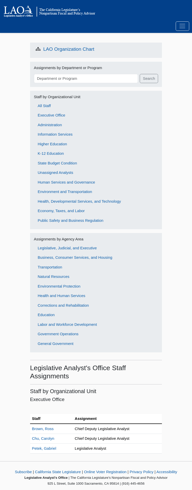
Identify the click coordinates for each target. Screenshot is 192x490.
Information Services (55, 134)
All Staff (44, 106)
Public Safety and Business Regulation (71, 220)
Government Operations (58, 334)
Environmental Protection (59, 286)
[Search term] (86, 78)
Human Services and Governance (66, 182)
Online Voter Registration (105, 472)
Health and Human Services (61, 295)
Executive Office (51, 115)
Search (149, 78)
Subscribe (23, 472)
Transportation (50, 267)
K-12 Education (51, 153)
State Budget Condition (57, 163)
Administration (50, 125)
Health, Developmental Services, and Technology (79, 201)
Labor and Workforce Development (67, 324)
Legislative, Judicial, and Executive (67, 248)
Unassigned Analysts (55, 172)
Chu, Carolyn (43, 438)
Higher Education (52, 144)
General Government (55, 343)
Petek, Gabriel (44, 448)
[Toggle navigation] (182, 26)
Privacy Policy (141, 472)
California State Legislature (58, 472)
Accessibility (166, 472)
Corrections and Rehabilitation (63, 305)
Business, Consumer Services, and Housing (75, 257)
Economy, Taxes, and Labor (61, 211)
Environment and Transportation (65, 191)
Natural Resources (53, 276)
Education (46, 315)
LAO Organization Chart (68, 49)
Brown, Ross (43, 429)
